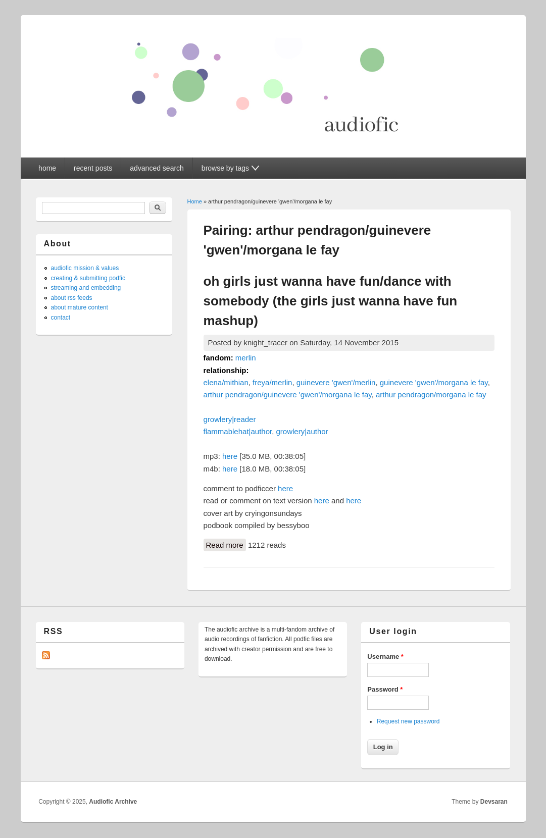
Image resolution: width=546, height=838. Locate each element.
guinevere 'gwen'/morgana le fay (434, 382)
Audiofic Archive (113, 801)
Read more (226, 545)
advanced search (157, 168)
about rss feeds (71, 297)
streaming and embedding (86, 287)
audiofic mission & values (85, 268)
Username (385, 656)
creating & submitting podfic (88, 278)
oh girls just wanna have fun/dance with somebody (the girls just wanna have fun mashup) (331, 301)
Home (194, 201)
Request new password (408, 721)
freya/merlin (272, 382)
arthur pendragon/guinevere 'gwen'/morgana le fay (288, 394)
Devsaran (494, 801)
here (229, 456)
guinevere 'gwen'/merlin (336, 382)
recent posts (93, 168)
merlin (245, 357)
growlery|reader (230, 419)
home (47, 168)
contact (61, 317)
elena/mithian (226, 382)
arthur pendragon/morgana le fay (431, 394)
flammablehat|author (238, 431)
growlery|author (302, 431)
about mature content (79, 307)
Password (385, 689)
